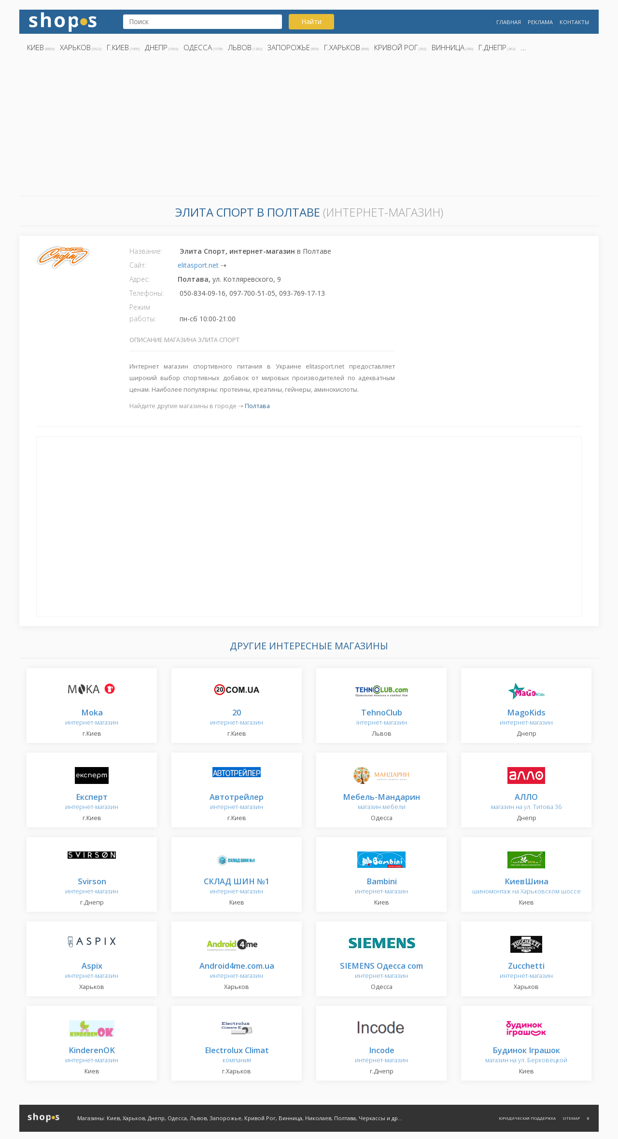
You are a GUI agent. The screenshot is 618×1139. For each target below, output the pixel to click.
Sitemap (571, 1118)
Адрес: (139, 279)
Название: (145, 251)
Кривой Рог (396, 47)
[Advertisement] (309, 126)
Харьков (75, 47)
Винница (448, 47)
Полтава (257, 406)
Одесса (197, 47)
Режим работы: (142, 312)
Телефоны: (146, 293)
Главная (508, 22)
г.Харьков (342, 47)
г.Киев (118, 47)
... (523, 47)
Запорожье (288, 47)
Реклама (540, 22)
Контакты (574, 22)
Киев (35, 47)
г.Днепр (492, 47)
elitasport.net (198, 265)
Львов (240, 47)
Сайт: (137, 265)
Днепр (156, 47)
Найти (311, 21)
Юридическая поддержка (527, 1118)
